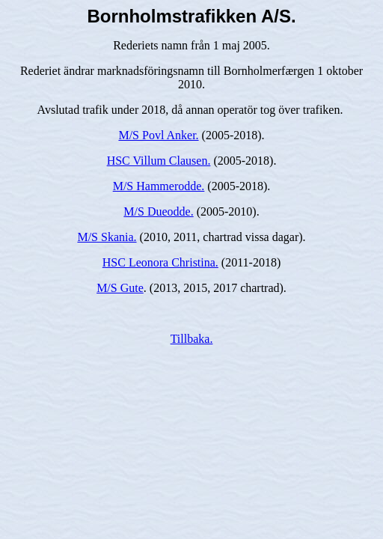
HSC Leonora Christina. (160, 262)
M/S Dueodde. (158, 211)
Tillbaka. (192, 338)
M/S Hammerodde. (159, 186)
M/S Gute (120, 287)
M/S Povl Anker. (158, 135)
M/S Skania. (106, 237)
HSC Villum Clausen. (159, 160)
